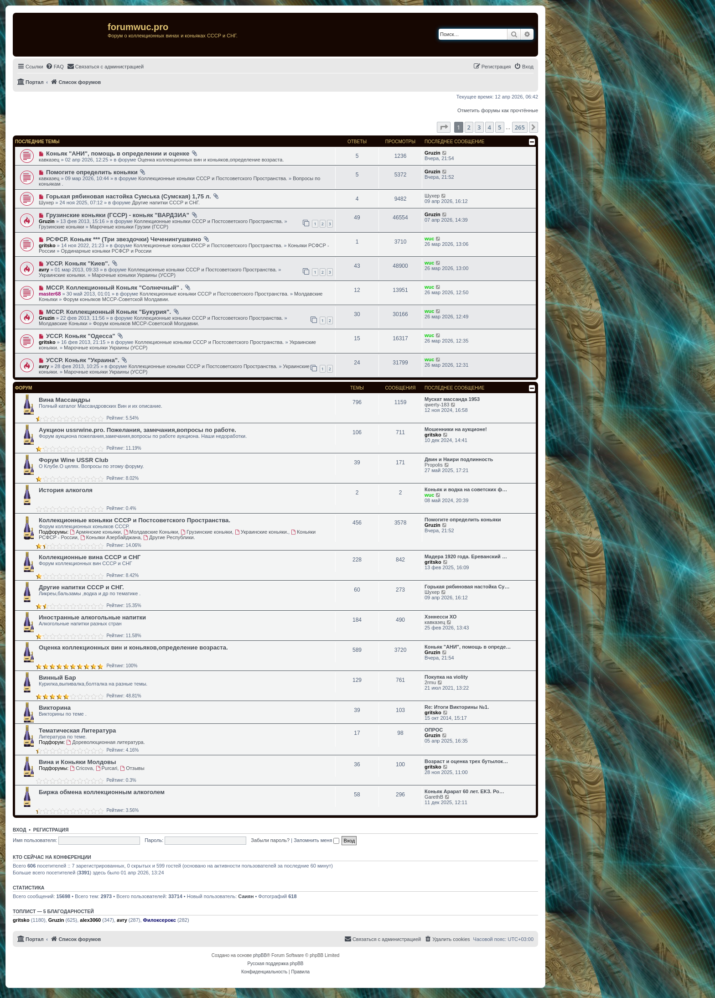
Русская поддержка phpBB (275, 963)
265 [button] (520, 127)
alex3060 (90, 920)
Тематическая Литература (77, 730)
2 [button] (469, 127)
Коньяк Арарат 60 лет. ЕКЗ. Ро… (464, 791)
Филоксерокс (159, 920)
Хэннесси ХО (440, 616)
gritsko (47, 245)
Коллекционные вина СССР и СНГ (89, 557)
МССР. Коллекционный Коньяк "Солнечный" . (114, 287)
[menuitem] (55, 66)
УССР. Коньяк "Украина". (82, 360)
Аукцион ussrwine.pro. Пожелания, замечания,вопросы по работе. (137, 429)
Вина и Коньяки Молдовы (77, 762)
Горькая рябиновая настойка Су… (467, 586)
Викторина (55, 707)
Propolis (434, 465)
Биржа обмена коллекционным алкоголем (102, 792)
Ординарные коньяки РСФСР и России (106, 251)
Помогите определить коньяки (92, 172)
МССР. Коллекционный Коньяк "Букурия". (108, 311)
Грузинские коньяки (61, 226)
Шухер (46, 202)
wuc (429, 238)
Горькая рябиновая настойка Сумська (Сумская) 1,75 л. (128, 196)
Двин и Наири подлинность (459, 459)
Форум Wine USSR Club (73, 460)
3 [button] (479, 127)
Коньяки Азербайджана (110, 537)
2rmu (430, 682)
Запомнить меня (316, 840)
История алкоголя (66, 490)
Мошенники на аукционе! (456, 429)
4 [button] (489, 127)
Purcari (107, 768)
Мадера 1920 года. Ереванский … (466, 556)
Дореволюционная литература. (105, 742)
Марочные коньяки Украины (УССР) (133, 275)
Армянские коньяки (95, 532)
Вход (19, 829)
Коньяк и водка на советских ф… (466, 489)
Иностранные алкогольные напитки (92, 617)
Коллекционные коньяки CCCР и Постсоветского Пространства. (212, 178)
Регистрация (51, 829)
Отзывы (132, 768)
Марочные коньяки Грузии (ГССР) (129, 226)
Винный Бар (57, 677)
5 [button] (499, 127)
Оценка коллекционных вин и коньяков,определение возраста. (211, 159)
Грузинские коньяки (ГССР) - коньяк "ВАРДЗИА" (117, 215)
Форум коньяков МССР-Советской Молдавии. (116, 299)
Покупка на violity (446, 677)
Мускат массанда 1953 (452, 399)
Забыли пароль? (270, 840)
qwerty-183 (437, 404)
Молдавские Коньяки (63, 323)
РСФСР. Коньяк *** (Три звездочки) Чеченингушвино (123, 239)
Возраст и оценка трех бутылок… (466, 761)
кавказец (49, 159)
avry (44, 269)
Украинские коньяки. (62, 275)
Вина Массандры (64, 399)
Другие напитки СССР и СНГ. (166, 202)
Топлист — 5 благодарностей (53, 911)
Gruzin (432, 153)
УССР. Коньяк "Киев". (77, 263)
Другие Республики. (169, 537)
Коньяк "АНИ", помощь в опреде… (468, 647)
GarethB (434, 797)
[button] (444, 127)
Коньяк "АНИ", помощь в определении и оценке (117, 153)
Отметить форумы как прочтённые (497, 110)
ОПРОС (434, 730)
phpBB (260, 955)
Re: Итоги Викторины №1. (457, 707)
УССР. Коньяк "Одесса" (80, 336)
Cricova (81, 768)
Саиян (246, 896)
